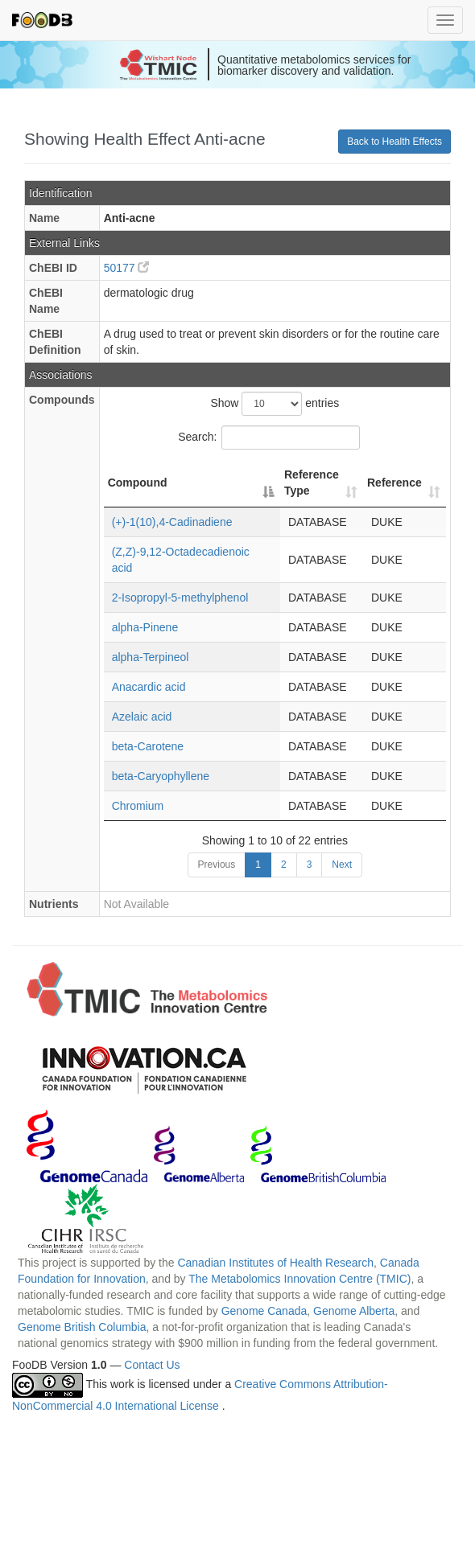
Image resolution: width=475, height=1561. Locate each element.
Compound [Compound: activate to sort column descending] (137, 482)
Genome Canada (264, 1310)
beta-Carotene (148, 746)
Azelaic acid (142, 716)
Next (342, 864)
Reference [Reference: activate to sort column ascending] (394, 482)
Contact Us (152, 1364)
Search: (269, 437)
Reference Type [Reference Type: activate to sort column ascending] (311, 482)
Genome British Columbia (82, 1327)
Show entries (274, 404)
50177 (127, 267)
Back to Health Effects (394, 141)
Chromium (138, 805)
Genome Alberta (353, 1310)
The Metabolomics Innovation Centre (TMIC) (299, 1278)
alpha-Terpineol (150, 657)
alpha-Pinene (145, 627)
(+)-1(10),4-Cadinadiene (172, 522)
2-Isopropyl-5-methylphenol (180, 597)
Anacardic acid (149, 686)
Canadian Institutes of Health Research (275, 1262)
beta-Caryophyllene (160, 776)
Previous (217, 864)
